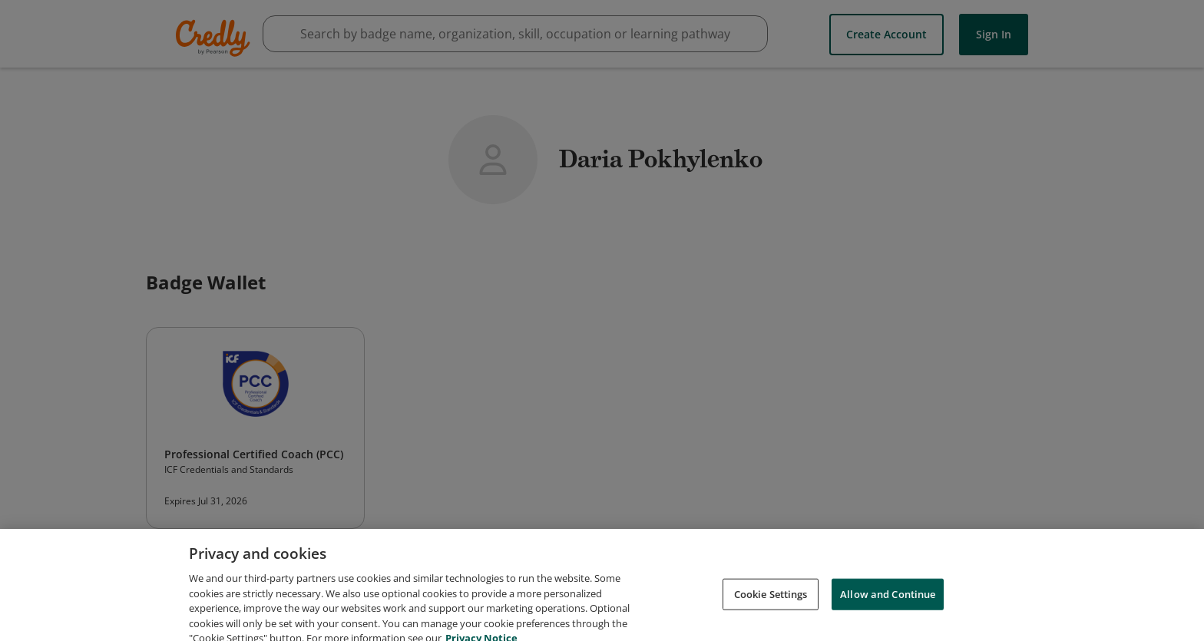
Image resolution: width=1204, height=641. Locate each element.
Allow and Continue (887, 602)
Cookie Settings (771, 602)
